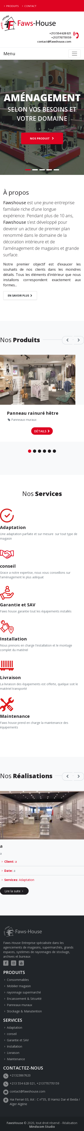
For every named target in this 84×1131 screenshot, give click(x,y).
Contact (30, 6)
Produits (12, 6)
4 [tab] (49, 169)
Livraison (13, 1053)
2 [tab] (35, 169)
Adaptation (26, 879)
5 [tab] (56, 169)
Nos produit (40, 138)
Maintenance (16, 1059)
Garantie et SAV (18, 1040)
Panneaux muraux (23, 420)
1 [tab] (28, 169)
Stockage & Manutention (24, 1011)
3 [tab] (42, 169)
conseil (12, 1034)
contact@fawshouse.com (54, 41)
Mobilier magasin (19, 986)
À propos (16, 192)
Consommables (18, 980)
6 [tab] (54, 451)
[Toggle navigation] (74, 53)
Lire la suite (12, 891)
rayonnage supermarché (24, 992)
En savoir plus (18, 295)
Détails (40, 431)
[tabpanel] (42, 117)
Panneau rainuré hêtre (32, 413)
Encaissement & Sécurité (24, 999)
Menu (9, 53)
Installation (14, 1046)
